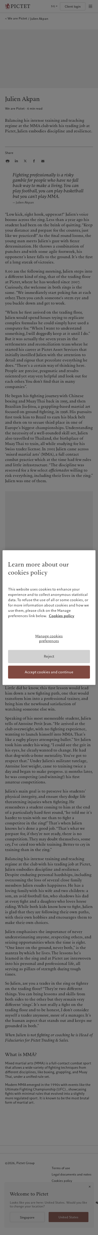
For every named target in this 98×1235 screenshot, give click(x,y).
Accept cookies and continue (49, 671)
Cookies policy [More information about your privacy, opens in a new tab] (61, 615)
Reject (49, 656)
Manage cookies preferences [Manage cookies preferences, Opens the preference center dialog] (49, 639)
